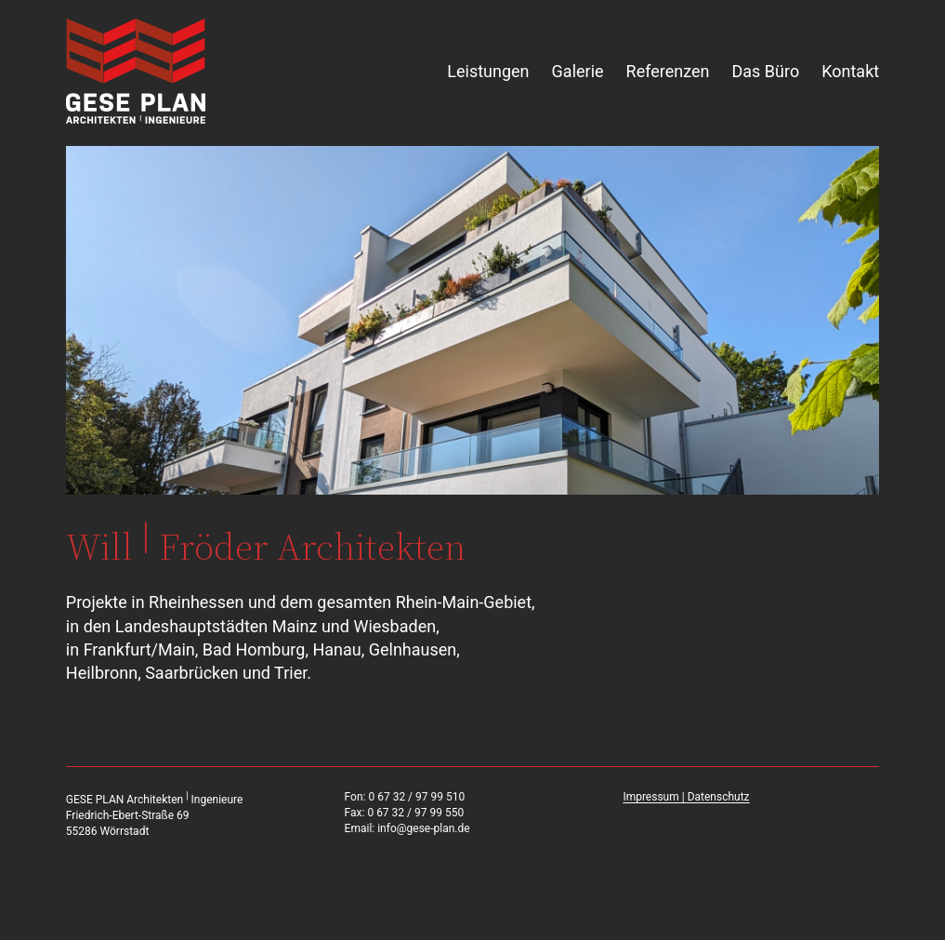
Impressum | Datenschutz (686, 796)
